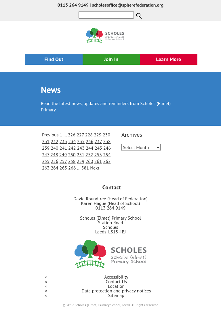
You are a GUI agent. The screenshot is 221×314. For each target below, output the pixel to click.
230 (106, 135)
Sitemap (116, 295)
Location (116, 286)
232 (54, 141)
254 (106, 154)
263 (45, 168)
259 (80, 161)
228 (89, 135)
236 (89, 141)
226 (71, 135)
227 (80, 135)
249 (63, 154)
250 (71, 154)
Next (94, 168)
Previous (50, 135)
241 (63, 148)
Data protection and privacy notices (116, 291)
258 (71, 161)
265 (63, 168)
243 (81, 148)
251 (80, 154)
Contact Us (116, 281)
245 (98, 148)
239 (45, 148)
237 (98, 141)
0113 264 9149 (73, 5)
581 (85, 168)
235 (81, 141)
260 (89, 161)
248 (54, 154)
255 (45, 161)
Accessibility (116, 277)
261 (98, 161)
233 (63, 141)
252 (89, 154)
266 (72, 168)
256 (54, 161)
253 (98, 154)
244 (89, 148)
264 (54, 168)
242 (72, 148)
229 (97, 135)
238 (106, 141)
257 (63, 161)
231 (45, 141)
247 (45, 154)
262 (106, 161)
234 (72, 141)
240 (54, 148)
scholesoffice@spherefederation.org (127, 5)
